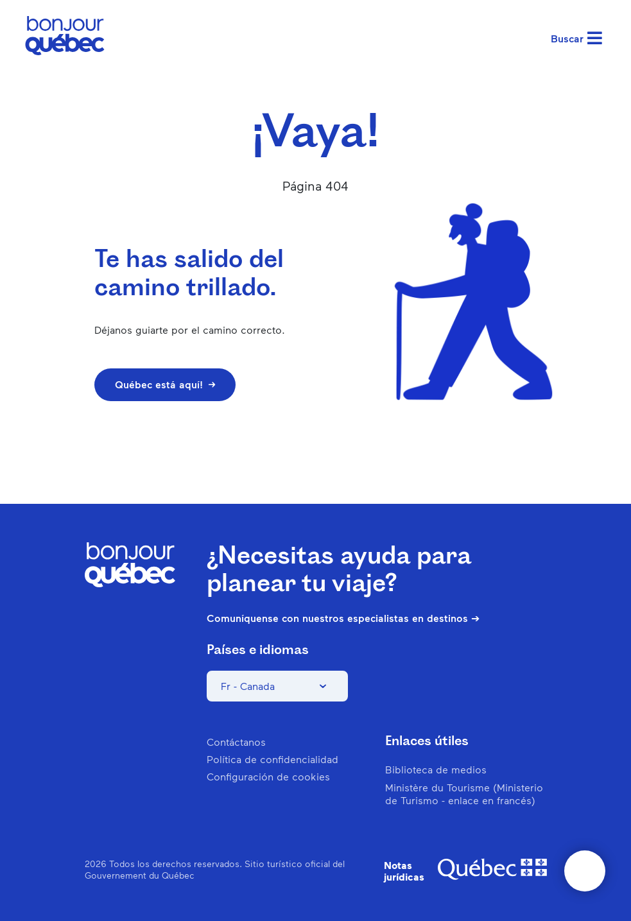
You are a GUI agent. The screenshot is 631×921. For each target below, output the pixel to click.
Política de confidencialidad (272, 759)
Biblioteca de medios (436, 769)
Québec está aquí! (165, 384)
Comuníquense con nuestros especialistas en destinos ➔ (343, 618)
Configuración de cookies (268, 776)
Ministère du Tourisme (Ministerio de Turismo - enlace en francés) (464, 793)
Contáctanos (236, 742)
